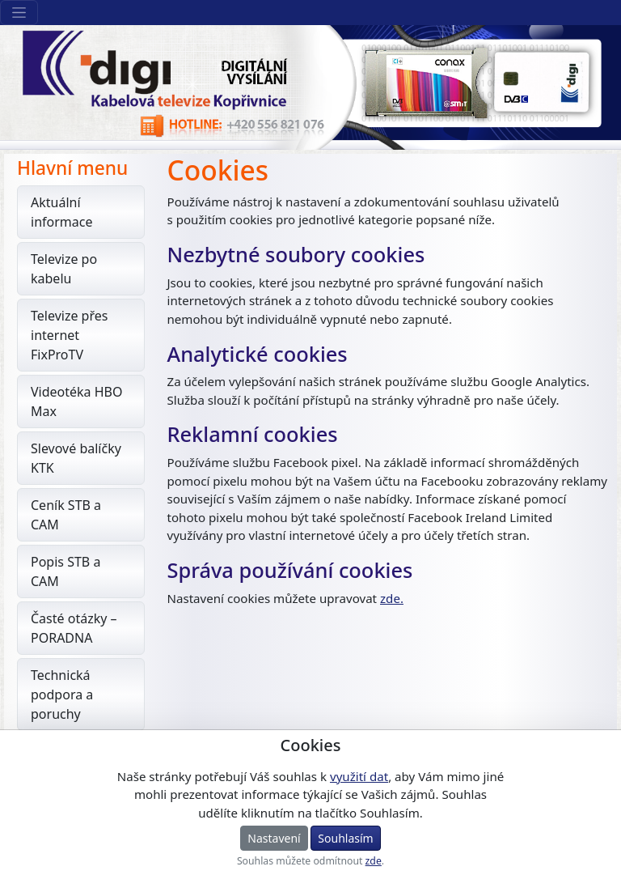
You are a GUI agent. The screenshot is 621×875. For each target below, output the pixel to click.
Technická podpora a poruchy (62, 694)
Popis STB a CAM (65, 571)
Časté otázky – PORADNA (74, 628)
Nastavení (273, 838)
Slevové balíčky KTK (76, 458)
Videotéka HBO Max (77, 401)
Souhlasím (345, 838)
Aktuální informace (61, 212)
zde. (391, 598)
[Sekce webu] (19, 12)
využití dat (359, 776)
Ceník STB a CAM (66, 514)
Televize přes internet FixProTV (69, 335)
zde (373, 861)
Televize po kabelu (64, 268)
